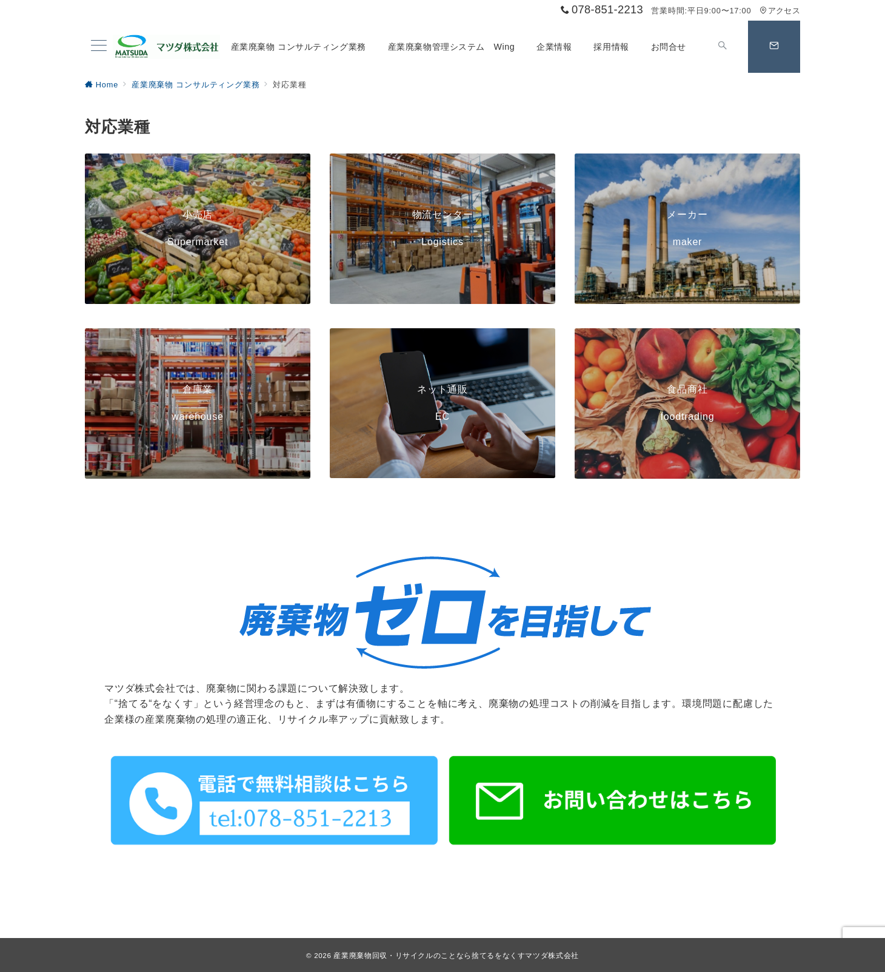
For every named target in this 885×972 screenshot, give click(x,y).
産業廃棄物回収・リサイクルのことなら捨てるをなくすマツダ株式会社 (455, 955)
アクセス (780, 10)
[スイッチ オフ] (722, 47)
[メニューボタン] (99, 46)
